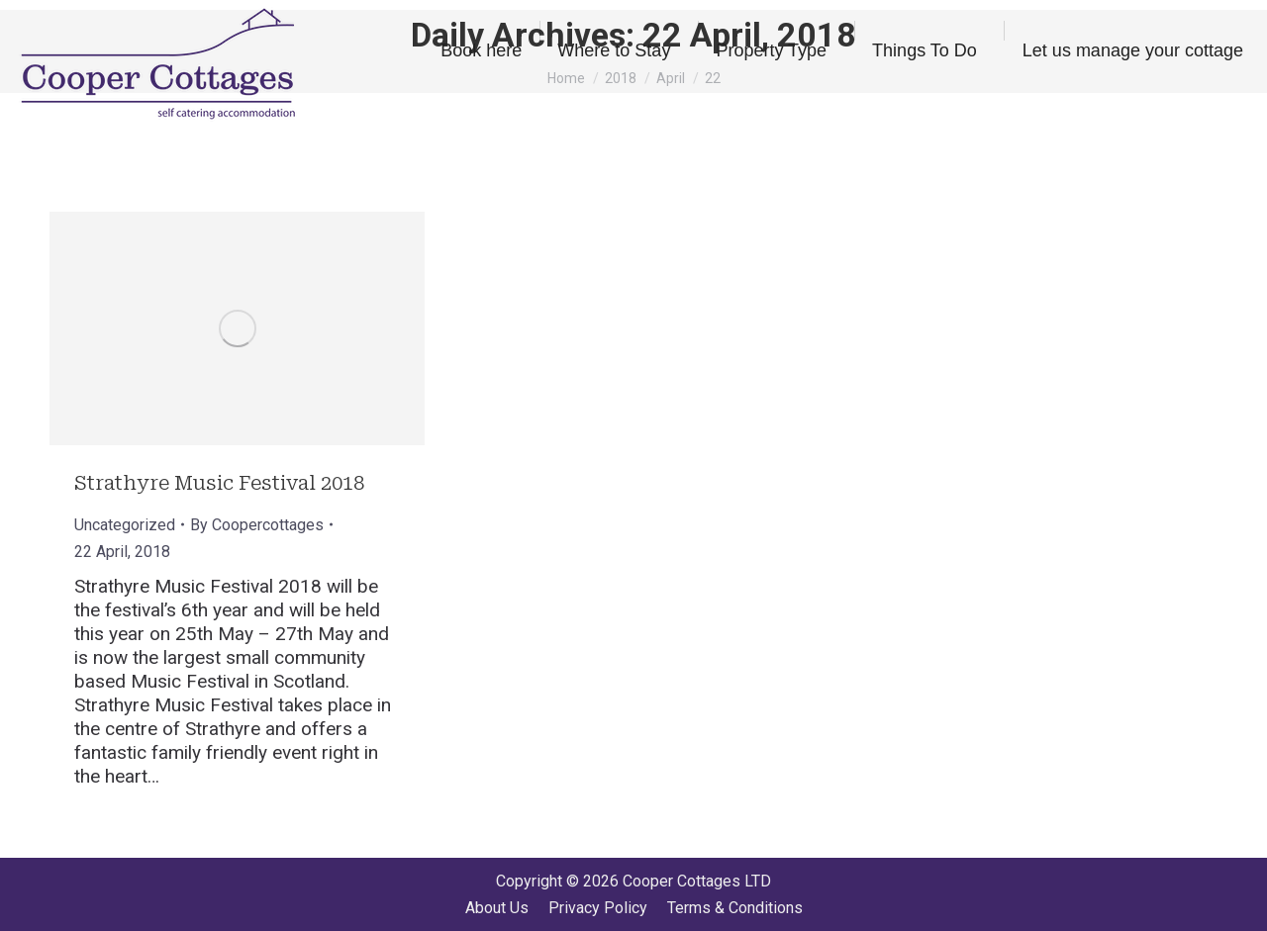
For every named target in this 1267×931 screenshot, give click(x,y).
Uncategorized (124, 524)
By (257, 524)
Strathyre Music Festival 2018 (219, 483)
